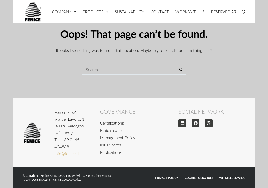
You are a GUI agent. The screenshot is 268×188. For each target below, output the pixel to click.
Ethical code (111, 130)
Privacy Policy (166, 177)
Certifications (112, 122)
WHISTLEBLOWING (232, 177)
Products (96, 12)
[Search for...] (129, 69)
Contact (160, 11)
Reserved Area (226, 11)
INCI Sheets (110, 144)
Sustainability (129, 11)
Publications (111, 152)
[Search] (243, 12)
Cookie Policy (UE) (199, 177)
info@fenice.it (66, 153)
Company (65, 12)
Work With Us (190, 11)
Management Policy (117, 137)
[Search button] (181, 69)
